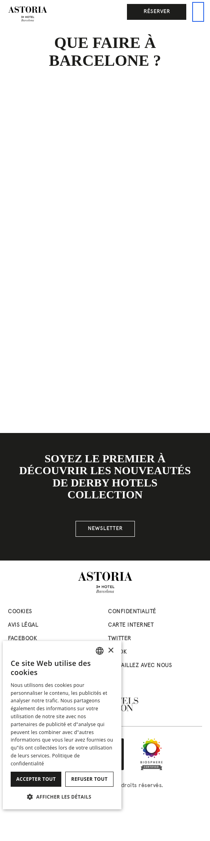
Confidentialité (132, 611)
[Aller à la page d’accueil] (27, 14)
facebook (22, 638)
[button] (62, 796)
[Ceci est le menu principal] (198, 12)
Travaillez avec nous (140, 665)
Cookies (20, 611)
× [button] (111, 651)
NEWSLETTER (105, 528)
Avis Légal (23, 625)
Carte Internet (130, 625)
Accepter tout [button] (36, 779)
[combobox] (100, 651)
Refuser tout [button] (89, 779)
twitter (119, 638)
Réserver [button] (157, 12)
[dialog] (62, 725)
